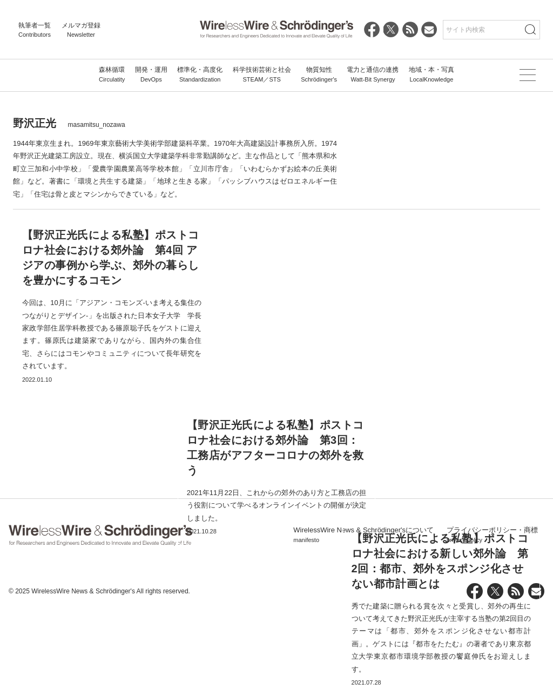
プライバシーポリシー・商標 (492, 613)
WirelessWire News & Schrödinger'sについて (363, 613)
